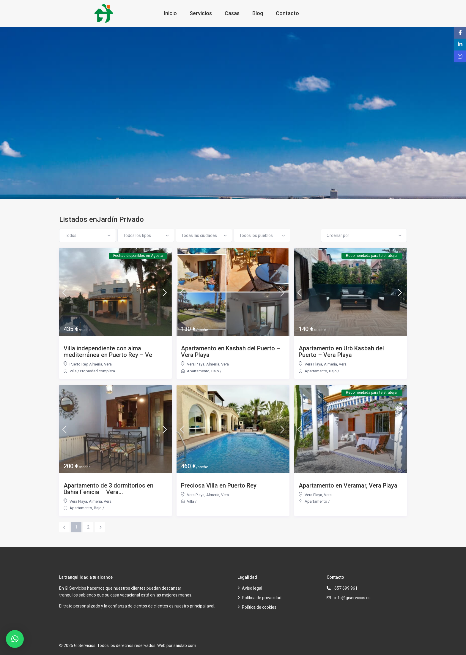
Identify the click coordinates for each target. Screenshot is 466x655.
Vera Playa (195, 364)
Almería (95, 364)
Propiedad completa (97, 371)
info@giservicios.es (352, 597)
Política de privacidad (261, 597)
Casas (232, 13)
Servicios (201, 13)
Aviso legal (252, 588)
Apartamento (198, 371)
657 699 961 (346, 588)
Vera (108, 364)
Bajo (215, 371)
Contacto (287, 13)
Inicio (170, 13)
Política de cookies (259, 607)
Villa (73, 371)
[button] (15, 639)
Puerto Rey (78, 364)
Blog (257, 13)
